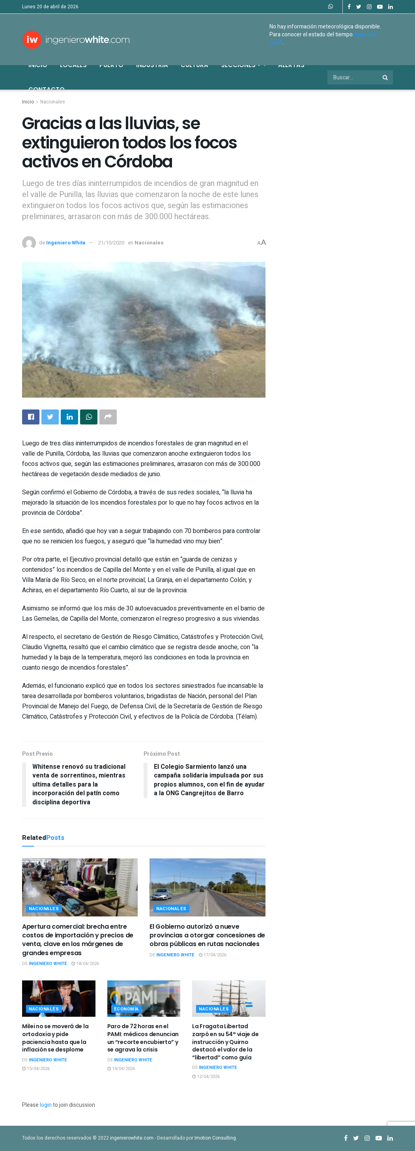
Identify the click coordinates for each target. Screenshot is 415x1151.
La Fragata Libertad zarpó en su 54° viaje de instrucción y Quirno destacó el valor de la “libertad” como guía (225, 1041)
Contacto (46, 89)
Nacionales (52, 101)
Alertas (291, 65)
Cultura (194, 65)
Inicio (37, 65)
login (46, 1105)
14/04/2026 (121, 1068)
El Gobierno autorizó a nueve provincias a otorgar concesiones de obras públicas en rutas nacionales (207, 935)
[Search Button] (386, 77)
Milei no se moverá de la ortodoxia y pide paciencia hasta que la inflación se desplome (55, 1037)
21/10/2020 (111, 242)
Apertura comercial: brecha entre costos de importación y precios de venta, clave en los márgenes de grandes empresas (77, 940)
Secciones (241, 65)
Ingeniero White (66, 242)
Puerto (111, 65)
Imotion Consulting (215, 1138)
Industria (152, 65)
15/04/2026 (36, 1068)
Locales (73, 65)
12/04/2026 (206, 1076)
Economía (126, 1009)
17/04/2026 (212, 955)
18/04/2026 (85, 963)
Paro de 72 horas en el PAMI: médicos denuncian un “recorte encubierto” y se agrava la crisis (143, 1037)
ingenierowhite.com (131, 1138)
